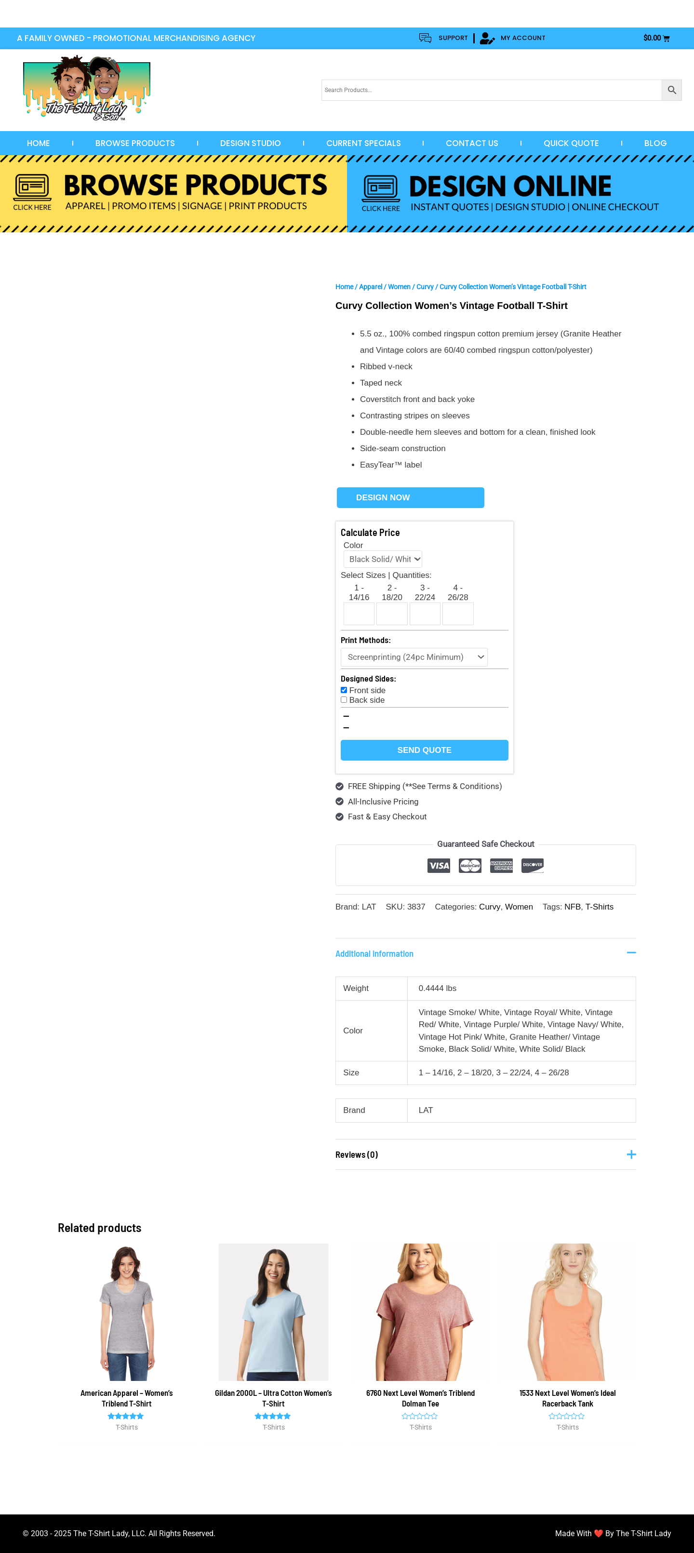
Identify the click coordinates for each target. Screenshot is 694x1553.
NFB (572, 906)
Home (38, 143)
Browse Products (135, 143)
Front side (367, 690)
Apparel (370, 287)
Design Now (383, 497)
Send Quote (425, 750)
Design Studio (250, 143)
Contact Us (472, 143)
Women (399, 287)
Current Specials (363, 143)
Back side (367, 700)
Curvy (425, 287)
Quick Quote (571, 143)
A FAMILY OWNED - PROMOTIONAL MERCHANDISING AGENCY (136, 38)
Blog (655, 143)
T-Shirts (599, 906)
